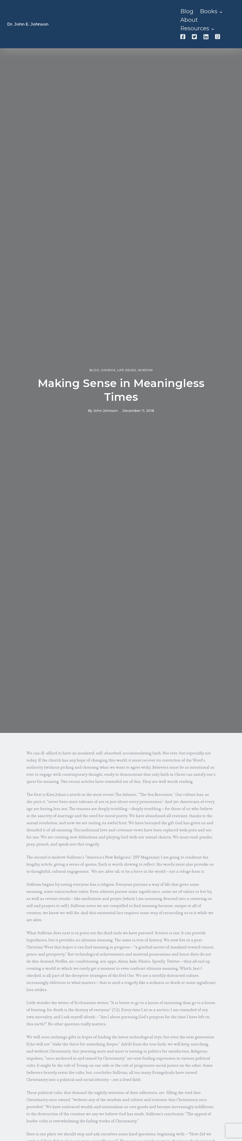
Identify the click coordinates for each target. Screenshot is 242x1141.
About (189, 19)
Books (208, 11)
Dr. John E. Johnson (27, 24)
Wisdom (145, 370)
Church (108, 370)
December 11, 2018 (138, 410)
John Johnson (105, 410)
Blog (186, 11)
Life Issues (126, 370)
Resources (194, 28)
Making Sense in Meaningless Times (121, 390)
